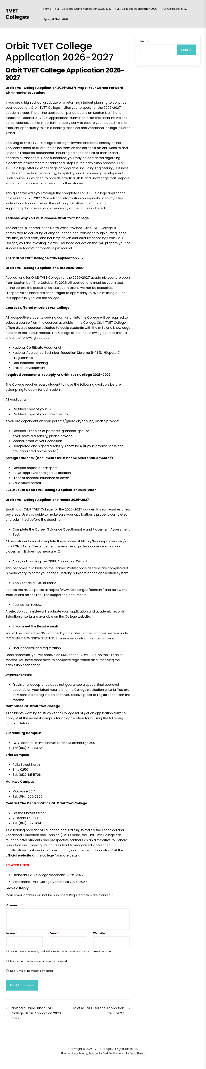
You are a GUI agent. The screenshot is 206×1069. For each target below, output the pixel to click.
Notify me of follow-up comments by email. (38, 961)
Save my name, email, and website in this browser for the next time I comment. (62, 951)
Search (145, 41)
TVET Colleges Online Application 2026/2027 (83, 8)
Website (99, 933)
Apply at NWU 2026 (55, 19)
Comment (14, 905)
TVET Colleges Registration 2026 (136, 8)
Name (11, 933)
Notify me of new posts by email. (31, 971)
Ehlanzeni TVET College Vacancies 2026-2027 (48, 875)
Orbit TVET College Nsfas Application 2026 (50, 258)
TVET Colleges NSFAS (173, 8)
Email (54, 933)
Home (47, 8)
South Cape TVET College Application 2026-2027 (55, 490)
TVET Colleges (17, 14)
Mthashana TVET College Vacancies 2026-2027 (49, 882)
